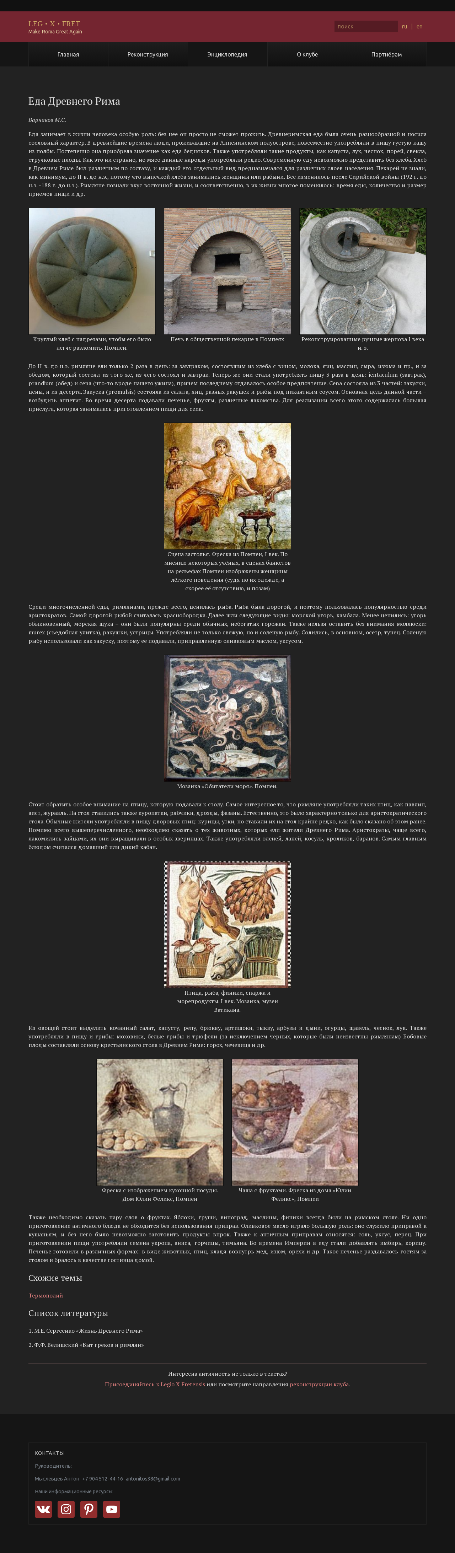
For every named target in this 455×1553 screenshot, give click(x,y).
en (420, 26)
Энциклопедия (227, 54)
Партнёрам (386, 54)
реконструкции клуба (319, 1384)
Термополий (45, 1295)
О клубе (307, 54)
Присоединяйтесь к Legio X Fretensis (155, 1384)
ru (404, 26)
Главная (68, 54)
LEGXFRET (54, 24)
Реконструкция (148, 54)
